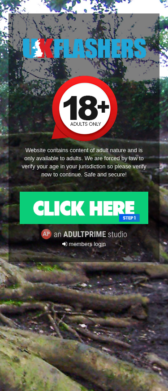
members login (84, 244)
